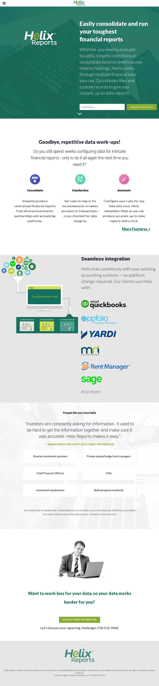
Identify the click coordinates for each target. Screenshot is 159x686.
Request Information (142, 106)
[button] (136, 228)
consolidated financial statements (72, 670)
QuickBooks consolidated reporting (104, 670)
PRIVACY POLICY (97, 675)
